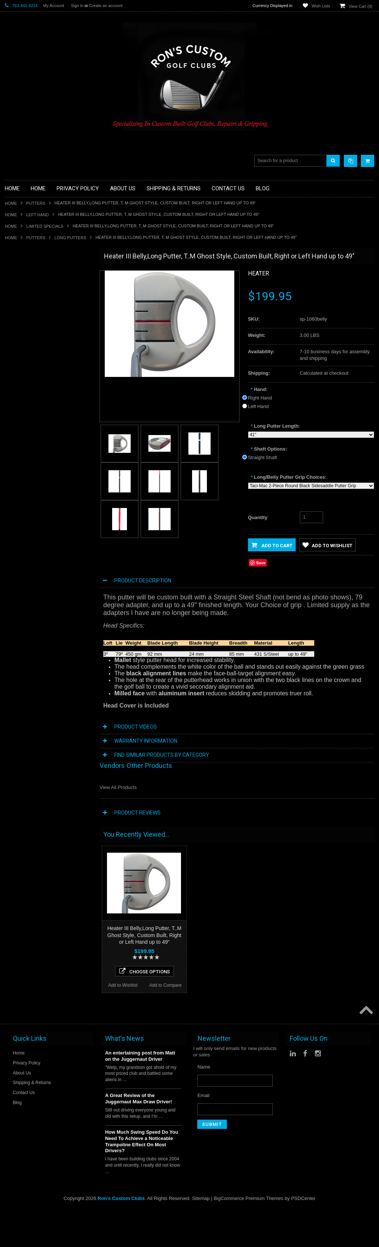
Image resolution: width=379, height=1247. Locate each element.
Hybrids (13, 370)
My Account (53, 5)
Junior (11, 382)
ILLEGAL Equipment (26, 301)
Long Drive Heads (24, 408)
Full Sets (14, 332)
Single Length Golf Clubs (31, 307)
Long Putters (70, 237)
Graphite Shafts (21, 439)
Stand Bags (17, 351)
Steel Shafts (18, 445)
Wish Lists (321, 6)
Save (261, 563)
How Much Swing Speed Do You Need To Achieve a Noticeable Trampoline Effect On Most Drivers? (141, 1212)
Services (14, 426)
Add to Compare (69, 617)
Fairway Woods (21, 326)
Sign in (77, 5)
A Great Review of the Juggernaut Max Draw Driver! (138, 1169)
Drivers (12, 320)
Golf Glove (16, 289)
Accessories (18, 270)
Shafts (12, 432)
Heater (258, 273)
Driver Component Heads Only (37, 276)
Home (11, 203)
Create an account (106, 5)
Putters (35, 203)
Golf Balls (15, 282)
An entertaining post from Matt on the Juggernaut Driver (140, 1127)
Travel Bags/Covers (26, 357)
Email (203, 1166)
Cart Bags (15, 345)
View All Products (118, 787)
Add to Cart (271, 545)
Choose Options (48, 603)
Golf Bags (15, 339)
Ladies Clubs (19, 389)
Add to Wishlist (26, 617)
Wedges (13, 451)
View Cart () (360, 6)
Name (203, 1137)
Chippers (14, 314)
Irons (10, 376)
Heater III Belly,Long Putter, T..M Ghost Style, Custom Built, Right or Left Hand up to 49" (144, 935)
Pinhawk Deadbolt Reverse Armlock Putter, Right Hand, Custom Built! (48, 1007)
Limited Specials (44, 226)
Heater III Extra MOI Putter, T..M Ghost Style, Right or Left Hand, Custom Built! (48, 566)
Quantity (258, 517)
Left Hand (37, 215)
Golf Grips (16, 295)
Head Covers (19, 364)
